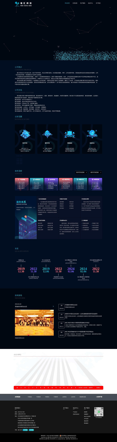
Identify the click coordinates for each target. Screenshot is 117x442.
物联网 (85, 412)
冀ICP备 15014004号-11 (51, 438)
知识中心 (90, 3)
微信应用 (86, 421)
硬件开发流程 (95, 172)
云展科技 (64, 396)
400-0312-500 (21, 412)
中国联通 (38, 396)
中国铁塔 (56, 396)
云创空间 (73, 396)
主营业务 (75, 3)
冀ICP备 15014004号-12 (72, 438)
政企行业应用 (87, 416)
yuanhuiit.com (44, 437)
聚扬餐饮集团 (83, 396)
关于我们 (98, 3)
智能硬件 (86, 414)
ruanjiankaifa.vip (61, 438)
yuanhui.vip (62, 437)
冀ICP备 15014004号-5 (53, 437)
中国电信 (30, 396)
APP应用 (86, 418)
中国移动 (47, 396)
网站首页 (67, 3)
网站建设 (86, 423)
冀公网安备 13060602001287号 (68, 435)
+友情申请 (99, 397)
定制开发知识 (76, 414)
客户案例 (82, 3)
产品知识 (75, 412)
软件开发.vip (42, 438)
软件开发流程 (80, 172)
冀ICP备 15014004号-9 (70, 437)
